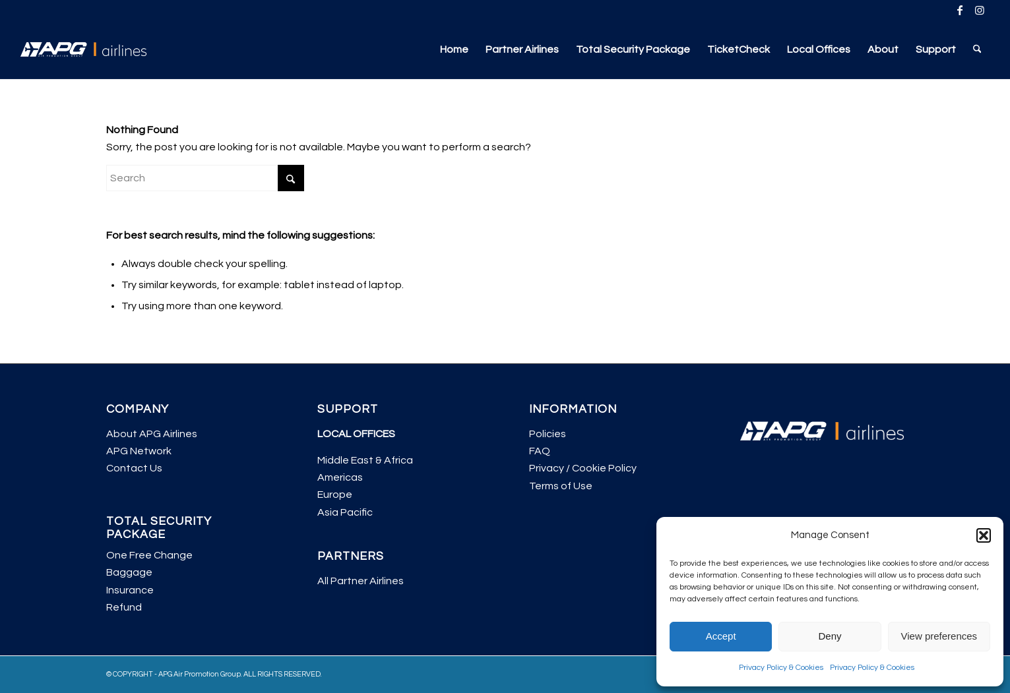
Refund (124, 607)
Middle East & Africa (365, 460)
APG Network (139, 451)
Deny (829, 636)
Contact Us (134, 468)
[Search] (977, 49)
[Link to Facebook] (959, 10)
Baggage (129, 572)
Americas (340, 477)
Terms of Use (560, 486)
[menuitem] (454, 49)
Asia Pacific (345, 512)
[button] (983, 535)
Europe (334, 494)
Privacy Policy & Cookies (781, 667)
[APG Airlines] (83, 49)
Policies (547, 434)
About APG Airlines (151, 434)
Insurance (130, 590)
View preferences (939, 636)
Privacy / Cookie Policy (583, 468)
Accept (721, 636)
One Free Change (149, 555)
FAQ (539, 451)
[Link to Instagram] (980, 10)
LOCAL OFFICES (356, 434)
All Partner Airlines (360, 581)
